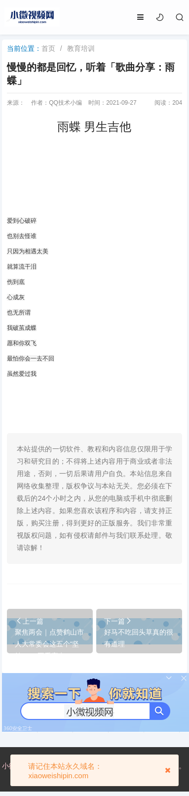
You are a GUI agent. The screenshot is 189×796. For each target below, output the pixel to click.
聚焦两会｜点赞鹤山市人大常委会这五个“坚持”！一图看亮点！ (49, 644)
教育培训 (81, 48)
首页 (48, 48)
